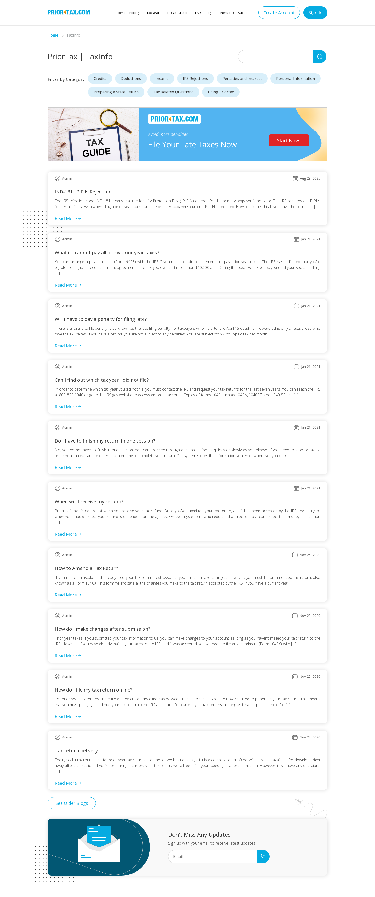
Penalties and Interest (242, 78)
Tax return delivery (76, 750)
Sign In (315, 13)
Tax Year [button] (153, 13)
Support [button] (244, 13)
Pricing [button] (134, 13)
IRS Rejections (195, 78)
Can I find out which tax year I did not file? (102, 380)
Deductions (131, 78)
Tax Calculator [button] (177, 13)
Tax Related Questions (173, 92)
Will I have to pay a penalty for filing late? (101, 319)
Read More (68, 218)
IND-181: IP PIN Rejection (82, 191)
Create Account (279, 13)
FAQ (198, 13)
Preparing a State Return (116, 92)
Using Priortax (221, 92)
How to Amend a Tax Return (87, 568)
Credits (100, 78)
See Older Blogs (71, 803)
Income (162, 78)
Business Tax (224, 13)
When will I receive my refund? (89, 501)
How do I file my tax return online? (93, 690)
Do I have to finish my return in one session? (105, 440)
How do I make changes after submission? (102, 629)
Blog (208, 13)
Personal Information (295, 78)
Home (121, 13)
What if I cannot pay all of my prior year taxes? (107, 252)
